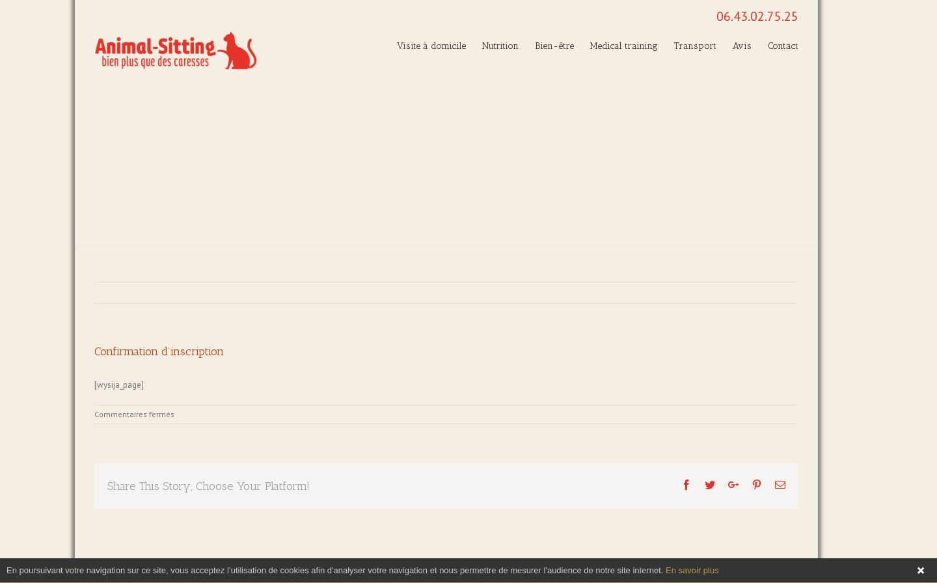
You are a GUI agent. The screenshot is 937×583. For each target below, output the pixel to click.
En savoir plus (692, 570)
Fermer (921, 570)
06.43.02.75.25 (757, 16)
